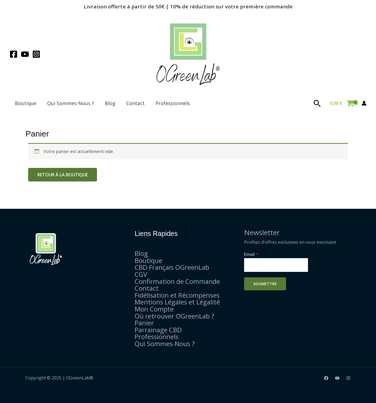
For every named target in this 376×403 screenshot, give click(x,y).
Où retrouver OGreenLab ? (174, 315)
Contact (135, 103)
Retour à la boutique (62, 175)
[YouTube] (25, 54)
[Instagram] (36, 54)
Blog (110, 103)
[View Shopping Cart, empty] (342, 103)
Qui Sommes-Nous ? (70, 103)
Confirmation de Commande (177, 281)
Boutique (25, 103)
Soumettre (265, 283)
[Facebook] (13, 54)
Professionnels (172, 103)
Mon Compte (154, 308)
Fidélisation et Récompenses (177, 295)
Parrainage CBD (158, 329)
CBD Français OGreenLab (172, 267)
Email (251, 254)
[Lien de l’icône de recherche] (317, 103)
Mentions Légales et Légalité (177, 301)
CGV (141, 274)
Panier (144, 322)
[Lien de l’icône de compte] (364, 103)
